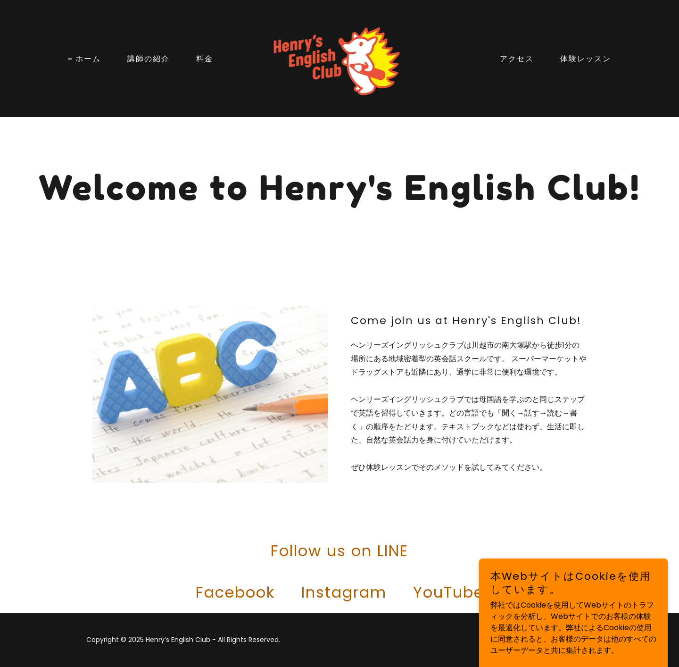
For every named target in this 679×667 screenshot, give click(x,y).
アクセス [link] (517, 58)
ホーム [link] (88, 58)
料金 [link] (204, 58)
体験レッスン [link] (585, 58)
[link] (340, 57)
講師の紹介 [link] (148, 58)
